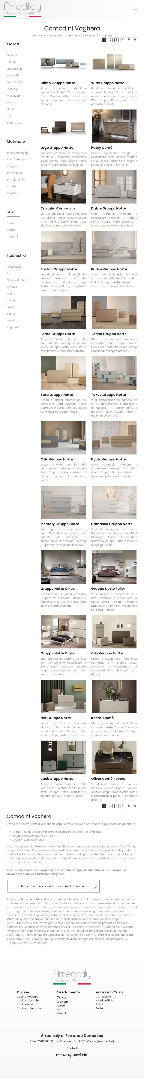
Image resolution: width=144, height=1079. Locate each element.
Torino (11, 314)
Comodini (77, 35)
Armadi (61, 1013)
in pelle (11, 186)
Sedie (99, 1008)
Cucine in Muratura (29, 1008)
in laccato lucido (17, 153)
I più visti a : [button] (17, 255)
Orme (10, 109)
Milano (11, 293)
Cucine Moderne (28, 996)
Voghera (12, 327)
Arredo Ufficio (105, 1000)
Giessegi (12, 89)
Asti (9, 273)
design (11, 230)
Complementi (105, 996)
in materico (14, 173)
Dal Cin (11, 62)
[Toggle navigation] (135, 9)
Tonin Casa (14, 122)
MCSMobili (13, 96)
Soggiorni (62, 1002)
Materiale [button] (16, 141)
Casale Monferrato (19, 280)
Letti (59, 1009)
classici (11, 223)
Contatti (72, 1048)
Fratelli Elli (13, 75)
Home (36, 35)
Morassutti (13, 102)
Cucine (23, 992)
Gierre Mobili (15, 82)
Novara (11, 300)
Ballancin (12, 55)
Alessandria (14, 267)
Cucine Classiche (28, 1000)
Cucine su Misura (28, 1004)
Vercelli (11, 320)
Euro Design (14, 69)
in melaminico (16, 179)
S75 (9, 116)
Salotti (60, 1005)
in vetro (12, 193)
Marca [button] (13, 44)
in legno (12, 166)
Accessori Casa (109, 992)
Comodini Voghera (99, 35)
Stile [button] (11, 212)
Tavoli (100, 1004)
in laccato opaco (18, 159)
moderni (12, 236)
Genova (12, 287)
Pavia (10, 307)
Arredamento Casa (55, 35)
